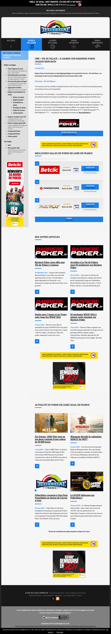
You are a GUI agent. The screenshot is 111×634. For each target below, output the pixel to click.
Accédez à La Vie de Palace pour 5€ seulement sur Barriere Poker (86, 265)
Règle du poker (18, 100)
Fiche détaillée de (69, 133)
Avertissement (48, 595)
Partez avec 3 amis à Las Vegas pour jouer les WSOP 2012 (51, 315)
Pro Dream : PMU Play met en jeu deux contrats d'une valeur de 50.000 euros (50, 439)
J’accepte (59, 632)
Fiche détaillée (90, 173)
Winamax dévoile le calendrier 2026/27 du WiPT (86, 438)
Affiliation (58, 595)
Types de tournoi (19, 110)
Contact (79, 595)
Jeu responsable (69, 595)
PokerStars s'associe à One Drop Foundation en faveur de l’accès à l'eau (51, 498)
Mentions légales (35, 595)
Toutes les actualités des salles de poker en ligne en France (69, 531)
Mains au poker (18, 97)
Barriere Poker (65, 73)
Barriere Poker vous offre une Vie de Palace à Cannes (50, 263)
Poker (69, 219)
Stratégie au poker (19, 108)
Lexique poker (18, 113)
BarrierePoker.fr (85, 112)
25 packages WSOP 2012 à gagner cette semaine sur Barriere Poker (83, 317)
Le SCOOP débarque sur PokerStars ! (82, 496)
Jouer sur (90, 168)
